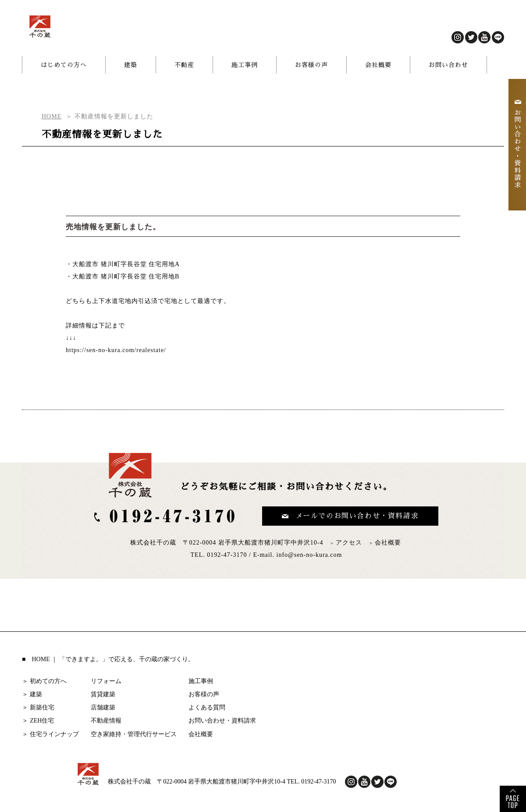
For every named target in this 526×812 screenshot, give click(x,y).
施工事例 (244, 65)
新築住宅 (42, 707)
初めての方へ (48, 681)
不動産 (184, 65)
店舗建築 (103, 707)
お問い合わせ (448, 65)
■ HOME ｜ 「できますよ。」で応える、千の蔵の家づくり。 (108, 659)
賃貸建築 (103, 694)
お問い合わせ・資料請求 (222, 720)
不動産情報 (106, 720)
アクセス (349, 542)
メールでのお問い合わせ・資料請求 (357, 516)
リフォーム (106, 681)
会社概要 (378, 65)
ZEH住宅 (42, 720)
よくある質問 (206, 707)
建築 (130, 65)
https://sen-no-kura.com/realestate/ (116, 350)
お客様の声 (311, 65)
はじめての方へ (64, 65)
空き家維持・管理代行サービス (134, 734)
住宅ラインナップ (54, 734)
